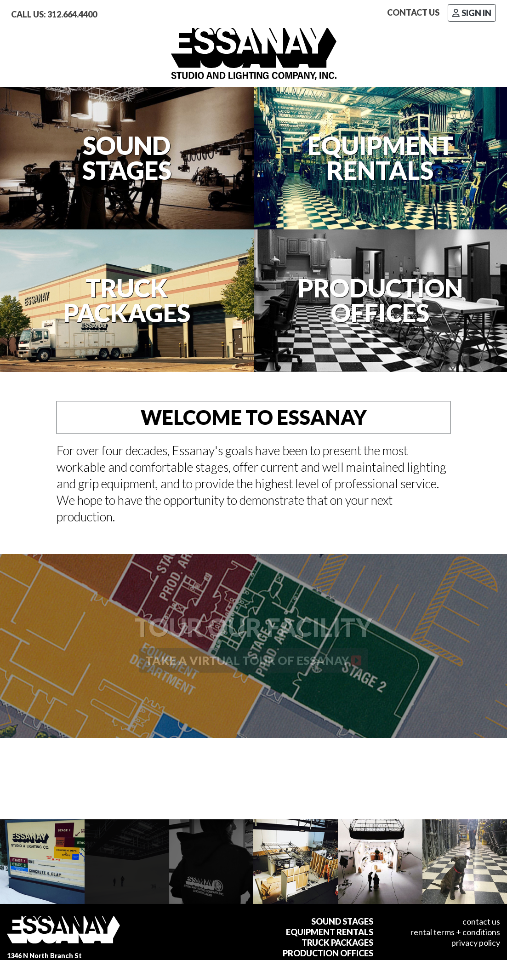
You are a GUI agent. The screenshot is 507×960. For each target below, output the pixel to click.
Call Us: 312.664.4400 (54, 14)
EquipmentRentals (380, 158)
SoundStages (126, 158)
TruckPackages (126, 301)
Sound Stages (342, 921)
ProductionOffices (380, 301)
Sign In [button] (471, 13)
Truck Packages (337, 942)
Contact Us (413, 12)
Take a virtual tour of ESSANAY (253, 660)
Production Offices (328, 953)
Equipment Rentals (329, 932)
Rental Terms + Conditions (455, 932)
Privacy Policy (475, 942)
